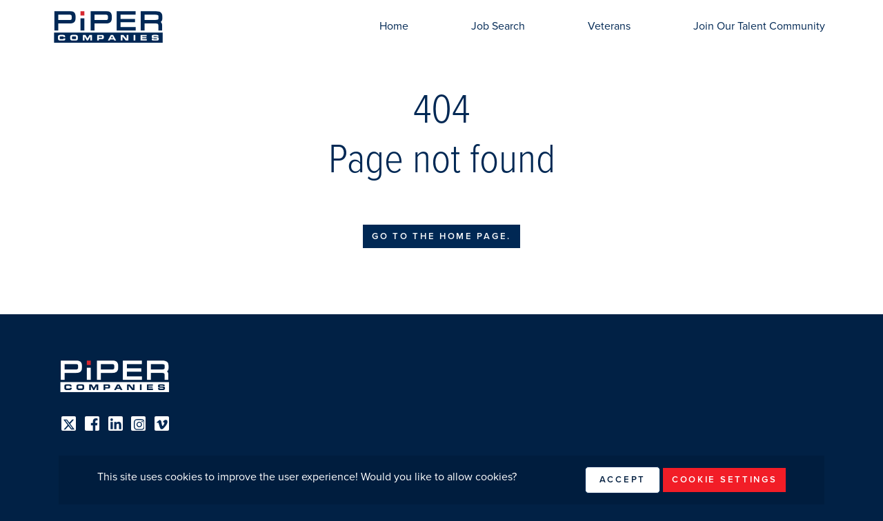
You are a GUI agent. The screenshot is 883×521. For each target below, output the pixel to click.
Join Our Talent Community (759, 26)
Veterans (609, 26)
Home (393, 26)
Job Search (498, 26)
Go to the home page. (441, 236)
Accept (622, 479)
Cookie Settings (724, 479)
